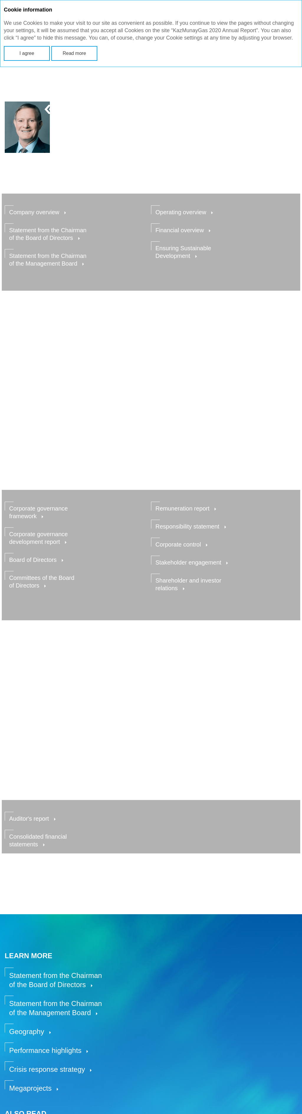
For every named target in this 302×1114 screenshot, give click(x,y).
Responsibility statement (187, 526)
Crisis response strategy (47, 1069)
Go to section (36, 874)
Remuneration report (182, 508)
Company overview (34, 212)
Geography (26, 1032)
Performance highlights (45, 1050)
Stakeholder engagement (188, 562)
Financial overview (179, 230)
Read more (74, 53)
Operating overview (180, 212)
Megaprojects (30, 1088)
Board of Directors (33, 560)
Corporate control (178, 544)
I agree (26, 53)
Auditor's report (29, 818)
